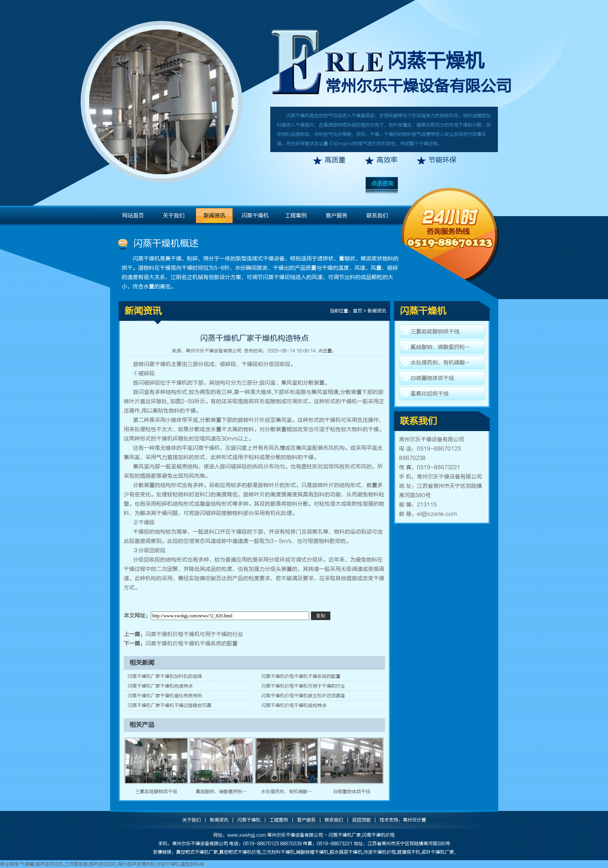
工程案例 (296, 215)
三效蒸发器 (76, 864)
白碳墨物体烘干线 (351, 791)
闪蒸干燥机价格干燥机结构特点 (293, 705)
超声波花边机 (49, 864)
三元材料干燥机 (278, 852)
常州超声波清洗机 (136, 864)
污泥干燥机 (168, 864)
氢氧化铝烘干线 (430, 393)
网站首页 (133, 215)
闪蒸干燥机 (435, 61)
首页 (357, 311)
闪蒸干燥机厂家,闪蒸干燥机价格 (361, 835)
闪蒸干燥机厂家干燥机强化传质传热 (165, 695)
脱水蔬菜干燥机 (346, 852)
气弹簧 (27, 864)
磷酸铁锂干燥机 (312, 852)
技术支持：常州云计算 (403, 820)
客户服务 (336, 215)
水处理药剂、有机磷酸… (286, 791)
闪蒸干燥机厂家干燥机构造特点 (160, 686)
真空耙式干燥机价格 (240, 852)
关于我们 (174, 215)
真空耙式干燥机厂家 (197, 852)
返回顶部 (361, 820)
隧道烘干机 (408, 852)
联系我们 (377, 215)
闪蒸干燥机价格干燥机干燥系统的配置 (191, 643)
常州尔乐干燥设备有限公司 (214, 350)
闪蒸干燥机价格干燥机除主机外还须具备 (303, 695)
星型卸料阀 (192, 864)
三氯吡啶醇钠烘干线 (156, 791)
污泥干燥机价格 (379, 852)
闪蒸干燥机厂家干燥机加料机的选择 (165, 676)
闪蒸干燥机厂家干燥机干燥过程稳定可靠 (169, 705)
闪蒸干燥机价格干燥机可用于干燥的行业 (194, 634)
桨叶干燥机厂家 (437, 852)
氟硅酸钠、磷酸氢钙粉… (221, 791)
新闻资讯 (214, 215)
